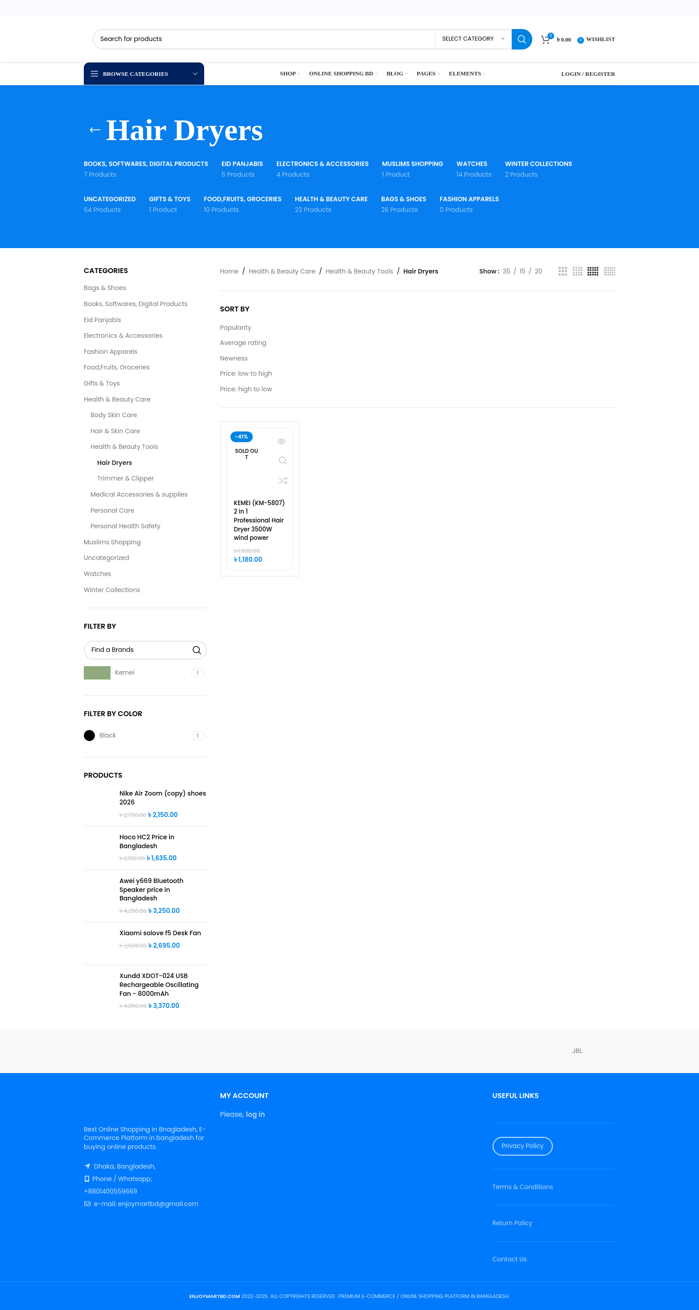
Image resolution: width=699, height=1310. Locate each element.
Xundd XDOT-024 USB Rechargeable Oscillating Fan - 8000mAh (159, 985)
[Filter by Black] (136, 735)
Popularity (235, 327)
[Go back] (95, 130)
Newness (234, 358)
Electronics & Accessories (123, 335)
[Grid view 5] (593, 271)
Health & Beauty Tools (124, 446)
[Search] (312, 39)
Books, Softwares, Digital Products (136, 303)
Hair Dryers (114, 462)
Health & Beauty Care (117, 399)
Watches (97, 573)
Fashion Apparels (110, 351)
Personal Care (112, 510)
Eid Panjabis (102, 319)
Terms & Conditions (523, 1187)
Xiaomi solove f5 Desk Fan (160, 933)
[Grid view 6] (609, 271)
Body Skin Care (113, 414)
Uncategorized (106, 557)
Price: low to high (246, 373)
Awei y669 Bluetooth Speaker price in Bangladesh (151, 890)
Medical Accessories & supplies (139, 494)
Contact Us (510, 1259)
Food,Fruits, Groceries (117, 367)
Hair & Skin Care (115, 431)
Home (229, 271)
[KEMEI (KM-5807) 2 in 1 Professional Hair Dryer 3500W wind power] (259, 460)
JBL (577, 1050)
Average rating (243, 342)
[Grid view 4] (577, 271)
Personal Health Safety (125, 526)
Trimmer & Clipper (125, 478)
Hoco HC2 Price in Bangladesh (146, 841)
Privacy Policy (523, 1145)
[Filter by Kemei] (136, 673)
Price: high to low (246, 389)
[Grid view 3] (563, 271)
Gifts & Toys (102, 383)
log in (255, 1114)
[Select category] (473, 39)
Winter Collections (112, 589)
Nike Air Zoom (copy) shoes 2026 (162, 798)
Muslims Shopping (112, 542)
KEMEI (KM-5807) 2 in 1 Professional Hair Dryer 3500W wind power (253, 524)
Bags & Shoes (105, 287)
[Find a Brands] (145, 650)
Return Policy (513, 1223)
